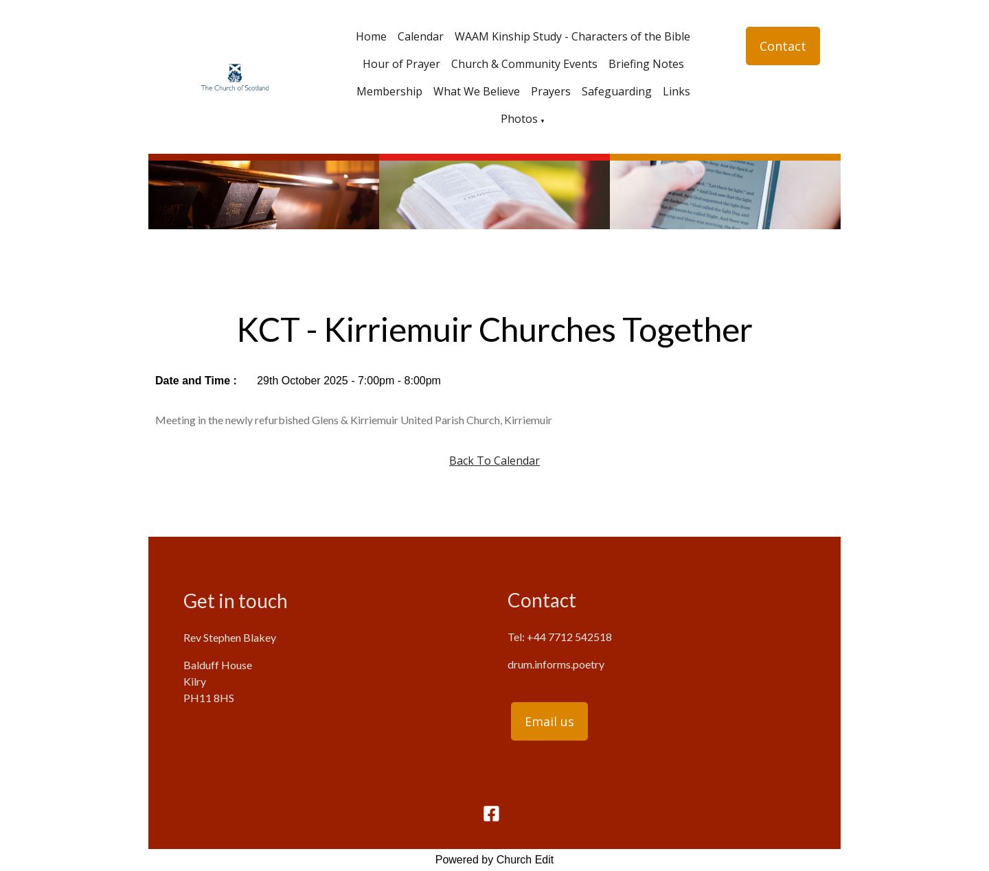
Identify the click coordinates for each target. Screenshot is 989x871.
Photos (519, 118)
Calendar (421, 36)
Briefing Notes (646, 63)
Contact (783, 46)
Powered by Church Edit (494, 860)
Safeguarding (617, 91)
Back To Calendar (494, 460)
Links (676, 91)
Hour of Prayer (401, 63)
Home (371, 36)
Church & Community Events (524, 63)
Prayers (551, 91)
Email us (549, 721)
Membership (389, 91)
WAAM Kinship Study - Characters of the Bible (572, 36)
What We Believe (476, 91)
